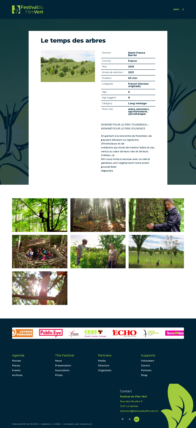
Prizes (59, 375)
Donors (145, 365)
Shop (144, 375)
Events (16, 370)
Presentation (63, 365)
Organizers (104, 370)
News (58, 360)
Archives (17, 375)
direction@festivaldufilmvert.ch (139, 411)
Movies (16, 360)
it (130, 419)
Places (16, 365)
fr (123, 419)
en (136, 419)
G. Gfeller (56, 424)
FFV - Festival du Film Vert (27, 9)
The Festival (64, 355)
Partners (104, 355)
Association (62, 370)
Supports (148, 355)
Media (102, 360)
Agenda (18, 355)
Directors (103, 365)
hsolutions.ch (86, 424)
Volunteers (147, 360)
